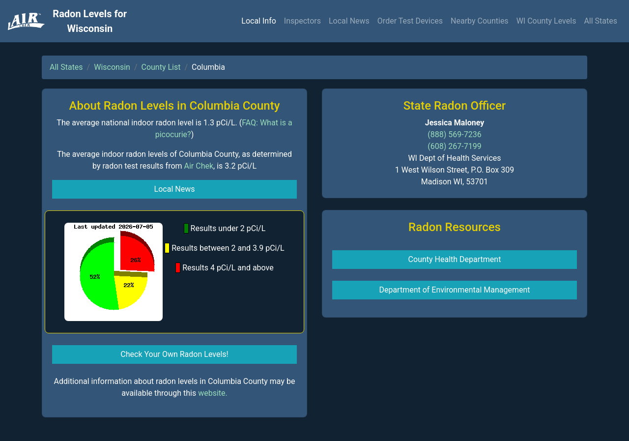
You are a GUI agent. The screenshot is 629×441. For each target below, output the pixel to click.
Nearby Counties (480, 21)
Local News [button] (174, 189)
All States (600, 21)
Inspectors (302, 21)
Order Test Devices (410, 21)
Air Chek (199, 166)
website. (213, 393)
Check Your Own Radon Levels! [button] (174, 354)
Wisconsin (112, 67)
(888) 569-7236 (454, 134)
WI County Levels (546, 21)
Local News (349, 21)
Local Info (258, 21)
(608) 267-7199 (454, 146)
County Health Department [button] (454, 259)
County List (161, 67)
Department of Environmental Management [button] (454, 289)
